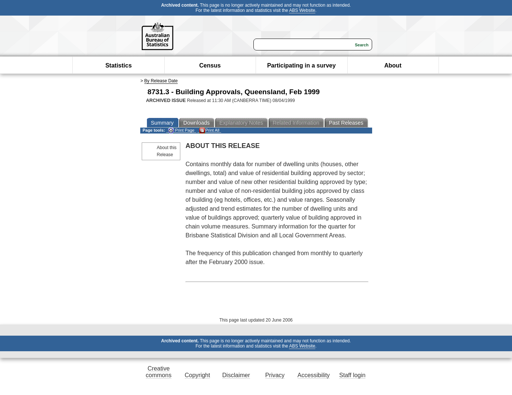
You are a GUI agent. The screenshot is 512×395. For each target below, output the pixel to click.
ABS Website (302, 10)
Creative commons (158, 371)
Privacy (275, 375)
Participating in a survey (301, 65)
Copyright (197, 375)
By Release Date (161, 80)
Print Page (181, 130)
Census (210, 65)
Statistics (118, 65)
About (392, 65)
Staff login (352, 375)
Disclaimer (236, 375)
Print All (209, 130)
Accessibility (314, 375)
